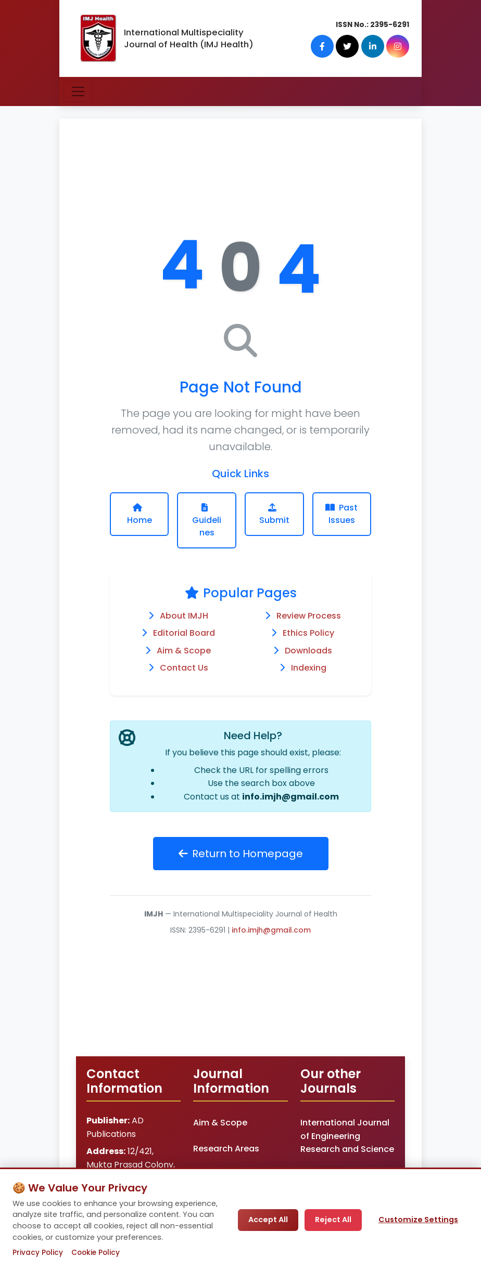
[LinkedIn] (372, 46)
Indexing (308, 668)
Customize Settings (418, 1219)
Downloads (308, 651)
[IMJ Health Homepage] (98, 38)
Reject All (333, 1219)
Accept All (268, 1219)
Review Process (308, 616)
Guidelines (206, 521)
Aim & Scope (184, 651)
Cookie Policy (95, 1252)
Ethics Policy (308, 633)
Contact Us (184, 668)
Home (139, 514)
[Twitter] (347, 46)
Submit (274, 514)
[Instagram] (397, 46)
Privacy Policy (37, 1252)
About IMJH (184, 616)
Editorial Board (184, 633)
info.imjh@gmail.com (290, 797)
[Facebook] (322, 46)
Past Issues (341, 521)
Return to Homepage (241, 853)
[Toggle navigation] (78, 91)
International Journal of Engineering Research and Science (347, 1136)
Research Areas (226, 1149)
